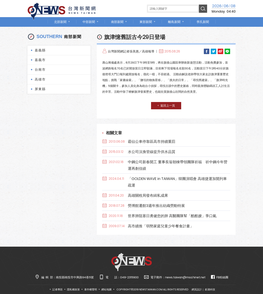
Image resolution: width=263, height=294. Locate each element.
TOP (253, 281)
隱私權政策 (73, 289)
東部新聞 (146, 22)
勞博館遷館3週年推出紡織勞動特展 (156, 205)
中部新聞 (89, 22)
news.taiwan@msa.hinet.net (185, 277)
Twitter (213, 51)
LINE (227, 51)
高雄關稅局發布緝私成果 (148, 195)
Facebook (206, 51)
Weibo (220, 51)
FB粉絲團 (219, 277)
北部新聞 (60, 22)
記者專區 (57, 289)
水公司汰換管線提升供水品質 (151, 151)
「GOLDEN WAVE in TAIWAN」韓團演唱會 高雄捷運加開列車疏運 (177, 182)
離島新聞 (174, 22)
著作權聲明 (90, 289)
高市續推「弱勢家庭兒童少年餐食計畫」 (161, 226)
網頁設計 (197, 289)
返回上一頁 (167, 105)
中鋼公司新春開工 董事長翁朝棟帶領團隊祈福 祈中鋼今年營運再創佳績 (177, 165)
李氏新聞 (203, 22)
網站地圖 (106, 289)
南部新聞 (117, 22)
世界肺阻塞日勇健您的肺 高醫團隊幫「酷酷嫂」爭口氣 (172, 215)
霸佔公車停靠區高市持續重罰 (151, 141)
